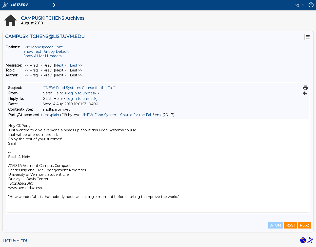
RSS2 (304, 225)
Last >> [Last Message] (76, 65)
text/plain (51, 115)
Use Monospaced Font (43, 47)
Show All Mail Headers (42, 56)
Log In (298, 5)
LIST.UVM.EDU (16, 241)
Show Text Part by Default (46, 51)
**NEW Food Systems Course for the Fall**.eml (121, 115)
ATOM (275, 225)
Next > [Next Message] (60, 65)
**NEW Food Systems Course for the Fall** (79, 88)
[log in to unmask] (82, 93)
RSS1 (290, 225)
